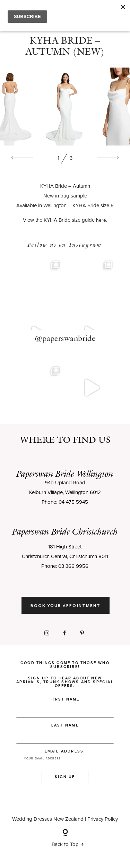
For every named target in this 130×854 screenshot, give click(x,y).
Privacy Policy (102, 819)
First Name (65, 699)
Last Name (65, 725)
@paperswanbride (65, 338)
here (101, 220)
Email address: (65, 757)
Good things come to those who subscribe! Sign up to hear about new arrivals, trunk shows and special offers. (65, 674)
